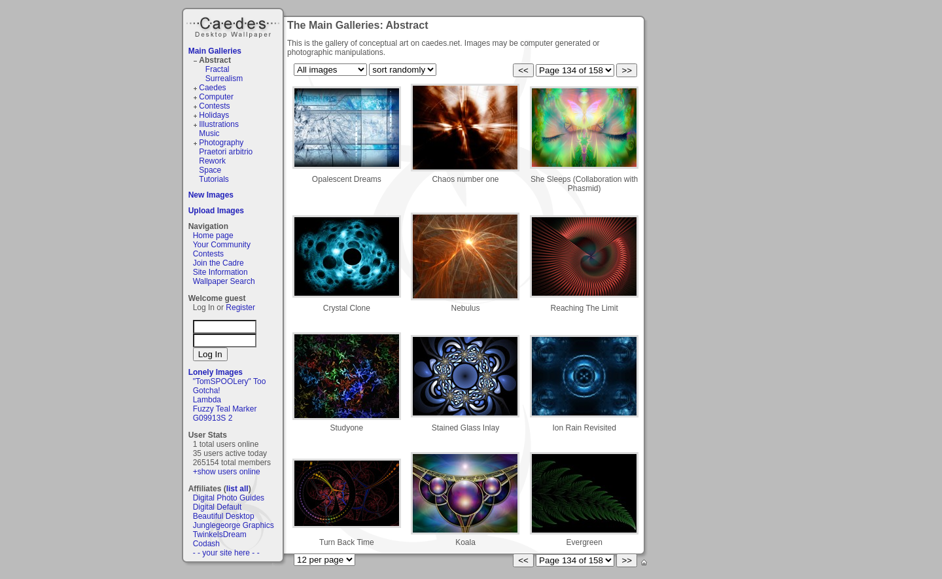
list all (237, 488)
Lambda (207, 399)
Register (240, 307)
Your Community (222, 244)
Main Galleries (214, 51)
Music (209, 133)
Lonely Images (215, 372)
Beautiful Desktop (223, 516)
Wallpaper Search (224, 281)
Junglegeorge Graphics (233, 525)
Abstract (215, 60)
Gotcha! (206, 390)
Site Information (220, 272)
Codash (206, 543)
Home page (213, 235)
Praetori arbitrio (226, 151)
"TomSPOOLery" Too (229, 381)
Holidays (214, 115)
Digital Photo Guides (228, 497)
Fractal (217, 69)
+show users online (226, 471)
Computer (216, 96)
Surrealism (224, 78)
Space (210, 170)
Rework (212, 161)
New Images (211, 195)
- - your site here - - (226, 552)
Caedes (234, 25)
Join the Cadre (218, 263)
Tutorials (214, 179)
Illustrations (219, 124)
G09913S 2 (213, 418)
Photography (221, 142)
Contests (214, 106)
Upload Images (216, 210)
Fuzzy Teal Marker (225, 408)
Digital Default (217, 507)
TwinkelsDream (220, 534)
